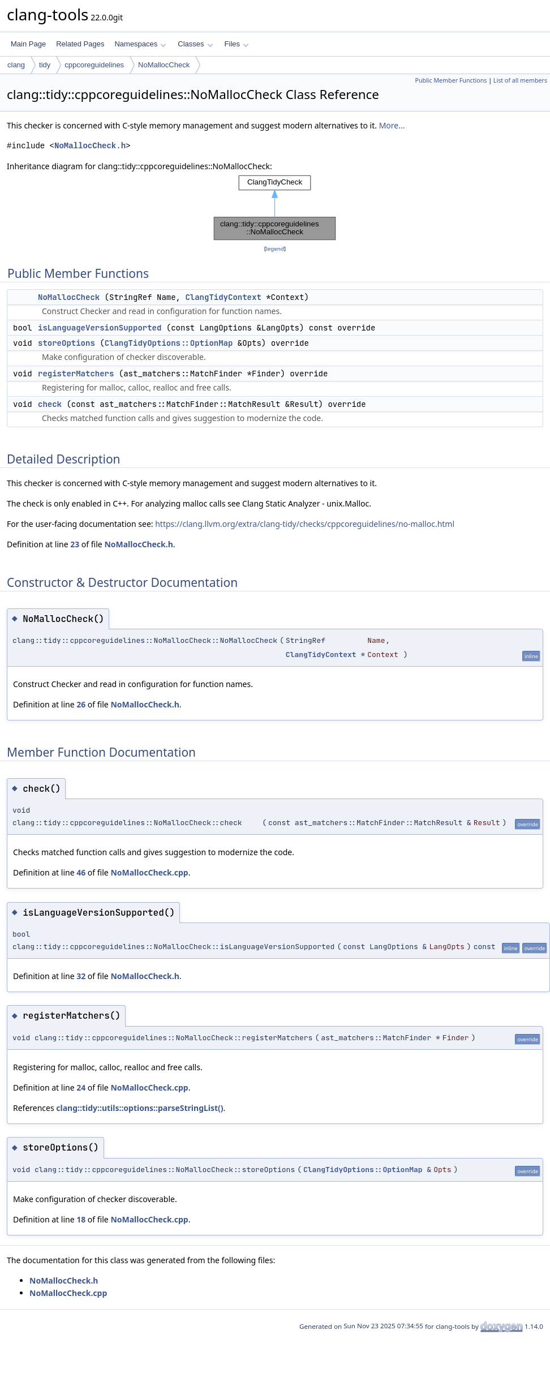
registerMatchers (76, 373)
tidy (44, 65)
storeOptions (66, 343)
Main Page (28, 44)
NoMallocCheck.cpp (149, 872)
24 (80, 1087)
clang (16, 65)
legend (275, 248)
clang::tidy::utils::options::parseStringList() (139, 1107)
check (50, 404)
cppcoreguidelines (94, 65)
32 (80, 976)
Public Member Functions (451, 80)
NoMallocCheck (164, 65)
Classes (195, 44)
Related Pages (80, 44)
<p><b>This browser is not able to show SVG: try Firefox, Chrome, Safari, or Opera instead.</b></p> (275, 208)
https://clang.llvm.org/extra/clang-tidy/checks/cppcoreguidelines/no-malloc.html (304, 523)
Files (237, 44)
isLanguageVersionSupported (99, 328)
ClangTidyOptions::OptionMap (169, 343)
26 (80, 704)
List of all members (520, 80)
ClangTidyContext (223, 297)
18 (80, 1219)
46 (80, 872)
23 (74, 544)
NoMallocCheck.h (90, 145)
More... (392, 125)
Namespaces (140, 44)
